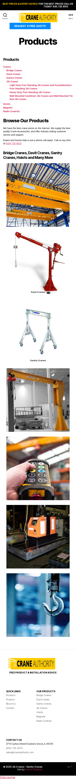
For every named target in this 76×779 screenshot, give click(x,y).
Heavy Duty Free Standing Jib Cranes (30, 92)
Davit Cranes (13, 74)
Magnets (7, 107)
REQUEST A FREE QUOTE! (30, 26)
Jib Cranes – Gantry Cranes (27, 766)
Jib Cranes (12, 81)
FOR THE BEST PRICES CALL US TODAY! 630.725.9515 (55, 5)
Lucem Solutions (33, 769)
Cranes (7, 66)
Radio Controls (11, 111)
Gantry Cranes (14, 78)
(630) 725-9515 (13, 143)
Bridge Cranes (14, 70)
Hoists (6, 104)
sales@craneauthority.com (20, 752)
